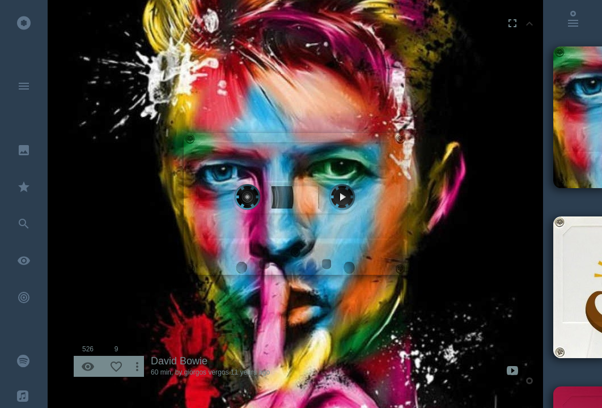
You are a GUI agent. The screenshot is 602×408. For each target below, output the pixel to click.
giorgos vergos (206, 372)
